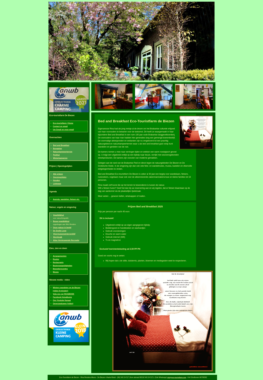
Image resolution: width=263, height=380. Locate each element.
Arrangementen (59, 256)
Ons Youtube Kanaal (62, 300)
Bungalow (57, 148)
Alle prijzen (58, 174)
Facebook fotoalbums (62, 297)
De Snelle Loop (59, 231)
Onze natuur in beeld (62, 227)
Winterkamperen (60, 158)
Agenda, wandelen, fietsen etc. (66, 199)
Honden (56, 180)
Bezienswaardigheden (62, 266)
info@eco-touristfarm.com (176, 377)
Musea (56, 272)
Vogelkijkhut (58, 215)
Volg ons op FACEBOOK (63, 294)
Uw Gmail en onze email (63, 130)
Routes (56, 259)
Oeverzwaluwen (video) (63, 303)
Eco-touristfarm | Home (63, 123)
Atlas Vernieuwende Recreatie (66, 240)
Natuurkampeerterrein (62, 152)
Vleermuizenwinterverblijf (64, 234)
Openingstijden (59, 177)
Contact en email (60, 126)
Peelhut (56, 155)
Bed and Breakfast (61, 145)
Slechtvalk (57, 237)
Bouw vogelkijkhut (61, 221)
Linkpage (57, 184)
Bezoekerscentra (60, 269)
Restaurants (58, 262)
